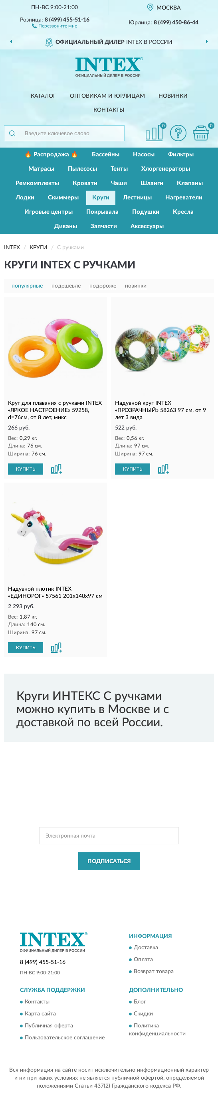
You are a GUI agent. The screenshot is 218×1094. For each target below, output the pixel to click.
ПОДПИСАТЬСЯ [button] (109, 861)
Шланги (152, 183)
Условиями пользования (104, 886)
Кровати (85, 183)
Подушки (145, 212)
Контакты (109, 110)
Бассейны (105, 155)
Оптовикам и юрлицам (107, 96)
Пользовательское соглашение (65, 1038)
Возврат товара (154, 972)
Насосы (144, 155)
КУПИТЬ (25, 469)
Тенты (119, 169)
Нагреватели (183, 198)
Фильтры (181, 155)
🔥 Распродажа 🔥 (51, 155)
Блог (140, 1002)
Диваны (65, 226)
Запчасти (104, 226)
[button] (54, 25)
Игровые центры (48, 212)
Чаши (119, 183)
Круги (100, 198)
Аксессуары (147, 226)
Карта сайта (40, 1014)
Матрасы (41, 169)
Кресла (183, 212)
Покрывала (102, 212)
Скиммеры (63, 198)
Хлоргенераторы (165, 169)
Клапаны (190, 183)
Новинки (173, 96)
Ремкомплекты (37, 183)
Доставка (146, 948)
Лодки (25, 198)
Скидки (143, 1014)
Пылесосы (82, 169)
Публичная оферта (49, 1026)
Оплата (143, 960)
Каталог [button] (43, 96)
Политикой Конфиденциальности (148, 879)
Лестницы (137, 198)
